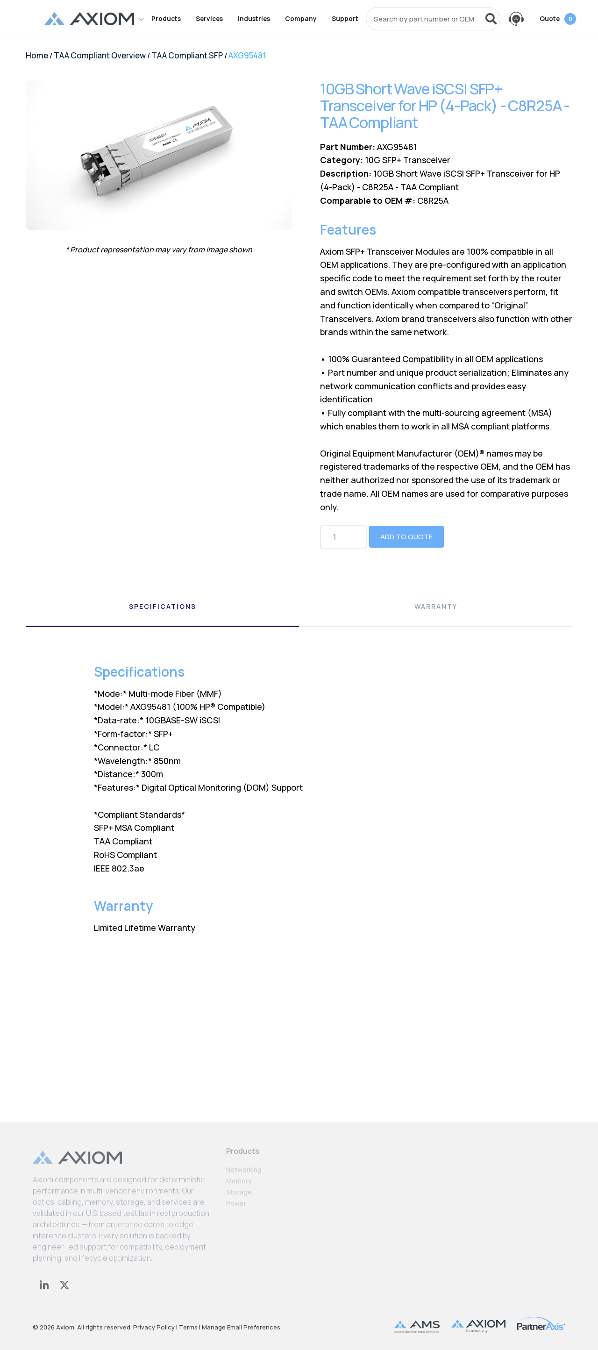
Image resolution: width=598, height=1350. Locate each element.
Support (345, 18)
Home (37, 55)
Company (301, 18)
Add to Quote (406, 537)
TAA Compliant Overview (100, 55)
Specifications (162, 606)
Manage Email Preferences (241, 1327)
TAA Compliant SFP (187, 55)
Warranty (435, 606)
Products (166, 18)
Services (209, 18)
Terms (188, 1327)
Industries (254, 18)
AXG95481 (247, 55)
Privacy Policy (154, 1327)
